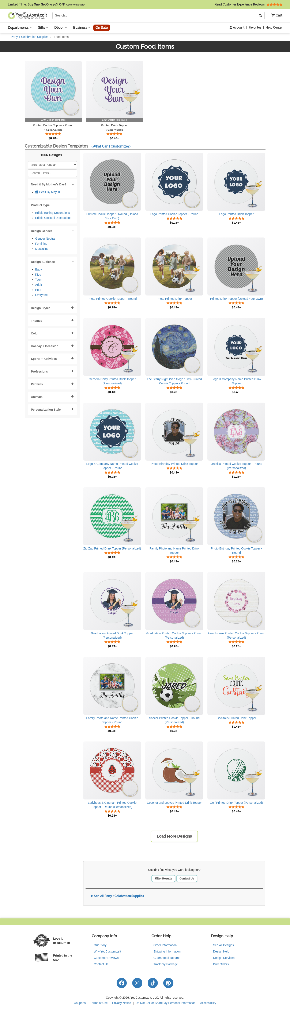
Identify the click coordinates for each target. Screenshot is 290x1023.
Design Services (223, 957)
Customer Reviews (106, 957)
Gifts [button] (43, 28)
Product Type (40, 205)
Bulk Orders (221, 964)
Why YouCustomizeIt (107, 951)
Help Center (274, 27)
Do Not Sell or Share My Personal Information (166, 1003)
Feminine (41, 243)
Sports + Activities (44, 358)
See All (117, 896)
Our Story (100, 945)
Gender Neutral (45, 238)
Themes (36, 320)
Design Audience (43, 262)
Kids (38, 274)
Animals (36, 397)
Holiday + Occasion (45, 346)
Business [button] (81, 28)
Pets (38, 289)
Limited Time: (46, 4)
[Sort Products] (52, 164)
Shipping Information (167, 951)
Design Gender (41, 231)
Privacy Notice (121, 1003)
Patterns (37, 384)
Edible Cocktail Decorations (53, 218)
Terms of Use (99, 1003)
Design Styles (40, 308)
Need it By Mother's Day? (49, 184)
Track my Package (166, 964)
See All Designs (223, 945)
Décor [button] (60, 28)
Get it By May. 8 (47, 192)
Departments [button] (19, 28)
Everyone (41, 295)
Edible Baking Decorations (52, 212)
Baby (38, 269)
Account (237, 27)
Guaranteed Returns (167, 957)
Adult (38, 284)
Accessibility (208, 1003)
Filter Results (163, 878)
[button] (275, 15)
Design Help (221, 951)
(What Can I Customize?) (111, 146)
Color (35, 333)
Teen (38, 279)
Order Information (165, 945)
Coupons (80, 1003)
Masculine (42, 248)
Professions (39, 371)
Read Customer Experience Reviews (248, 4)
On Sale (101, 28)
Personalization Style (46, 409)
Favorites (255, 27)
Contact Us (187, 878)
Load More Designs (174, 836)
